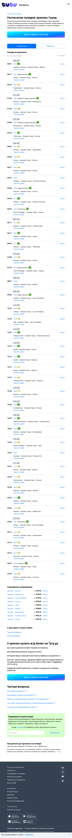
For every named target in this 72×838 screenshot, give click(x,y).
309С (15, 233)
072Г (15, 243)
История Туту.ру (12, 791)
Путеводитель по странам (16, 773)
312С (15, 377)
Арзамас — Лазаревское (15, 594)
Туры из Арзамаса (14, 632)
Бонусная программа (14, 777)
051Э (15, 198)
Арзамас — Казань (13, 619)
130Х (15, 257)
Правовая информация (15, 828)
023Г (15, 74)
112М (15, 508)
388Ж (15, 178)
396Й (15, 453)
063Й (15, 295)
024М (15, 188)
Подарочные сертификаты (16, 780)
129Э (15, 157)
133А (15, 209)
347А (15, 442)
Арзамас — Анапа (13, 605)
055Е (15, 405)
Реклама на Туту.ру (13, 810)
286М (15, 391)
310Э (15, 346)
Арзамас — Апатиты (14, 601)
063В (15, 267)
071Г (15, 133)
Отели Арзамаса (13, 636)
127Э (15, 466)
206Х (15, 167)
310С (15, 367)
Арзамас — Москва (13, 591)
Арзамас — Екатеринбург (15, 612)
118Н (15, 532)
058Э (15, 122)
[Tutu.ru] (9, 5)
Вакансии (10, 795)
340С (15, 332)
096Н (15, 542)
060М (15, 563)
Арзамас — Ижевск (13, 608)
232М (15, 281)
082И (15, 574)
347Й (15, 319)
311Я (15, 223)
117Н (15, 477)
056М (15, 429)
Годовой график (19, 69)
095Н (15, 487)
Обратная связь (12, 798)
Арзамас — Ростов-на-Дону (16, 616)
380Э (15, 146)
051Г (15, 64)
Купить (45, 591)
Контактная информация (15, 801)
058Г (15, 98)
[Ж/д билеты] (24, 5)
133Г (15, 522)
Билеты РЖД (11, 783)
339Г (15, 418)
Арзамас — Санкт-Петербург (16, 598)
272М (15, 498)
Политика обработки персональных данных (39, 828)
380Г (15, 85)
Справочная (11, 770)
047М (15, 308)
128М (15, 109)
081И (15, 553)
